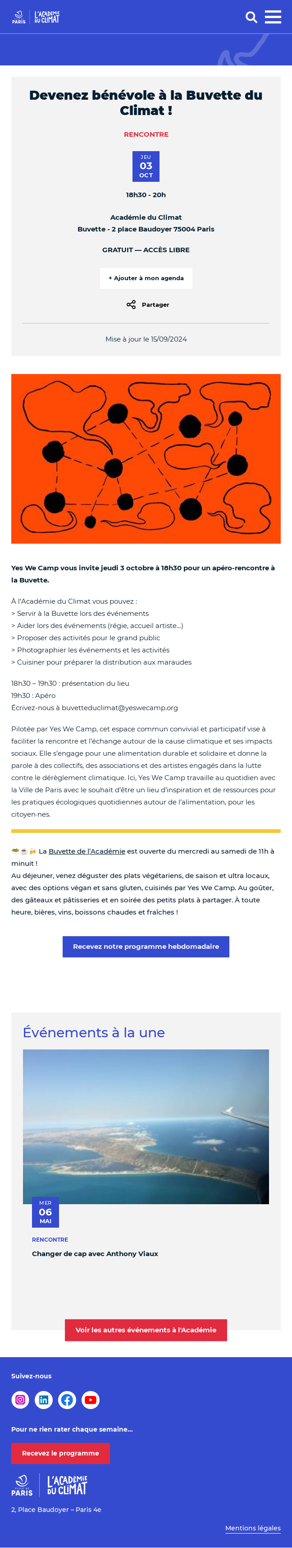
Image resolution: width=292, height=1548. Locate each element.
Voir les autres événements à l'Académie (146, 1330)
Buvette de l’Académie (87, 851)
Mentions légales (253, 1528)
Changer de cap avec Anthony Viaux (95, 1253)
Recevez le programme (60, 1453)
